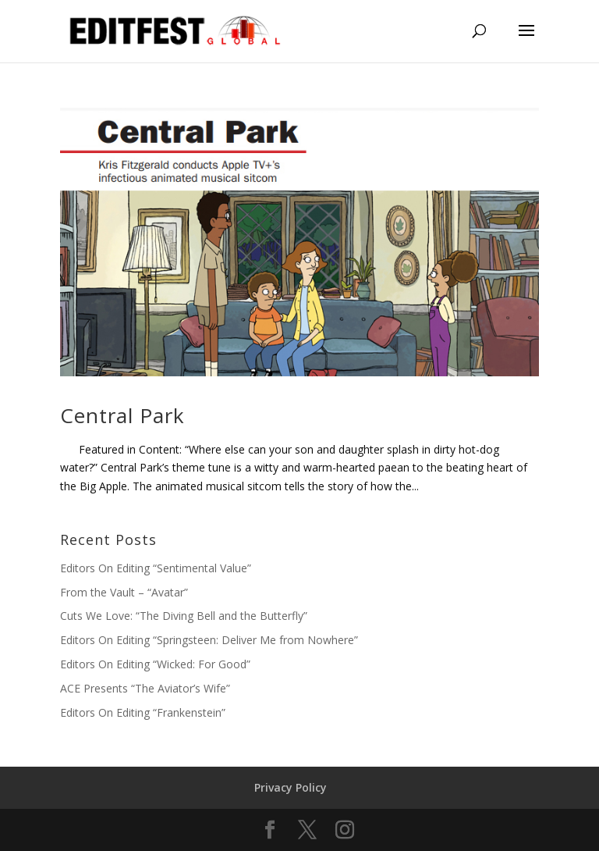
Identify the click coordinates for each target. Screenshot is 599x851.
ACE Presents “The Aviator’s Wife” (145, 688)
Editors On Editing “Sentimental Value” (155, 568)
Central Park (122, 415)
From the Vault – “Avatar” (124, 592)
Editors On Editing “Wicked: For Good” (155, 664)
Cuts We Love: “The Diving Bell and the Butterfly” (183, 615)
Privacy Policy (290, 787)
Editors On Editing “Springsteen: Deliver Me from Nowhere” (209, 639)
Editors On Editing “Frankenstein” (142, 712)
